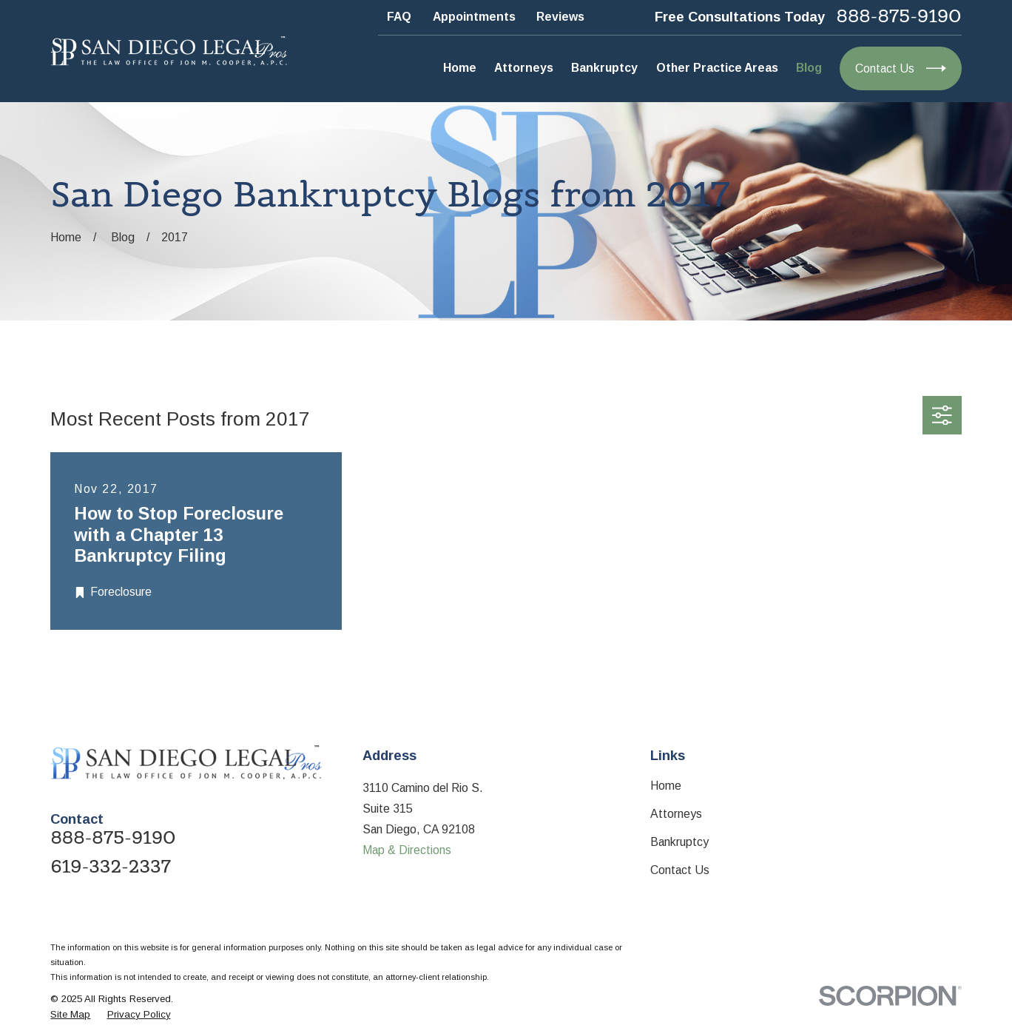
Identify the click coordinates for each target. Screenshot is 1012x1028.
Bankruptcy (679, 842)
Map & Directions (406, 850)
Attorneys (676, 813)
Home (665, 785)
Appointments (474, 16)
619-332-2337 (110, 867)
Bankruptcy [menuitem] (604, 67)
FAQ (399, 16)
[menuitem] (70, 1014)
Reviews (560, 16)
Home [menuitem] (459, 67)
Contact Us (679, 870)
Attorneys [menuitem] (523, 67)
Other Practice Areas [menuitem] (717, 67)
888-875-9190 (899, 17)
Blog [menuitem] (809, 67)
